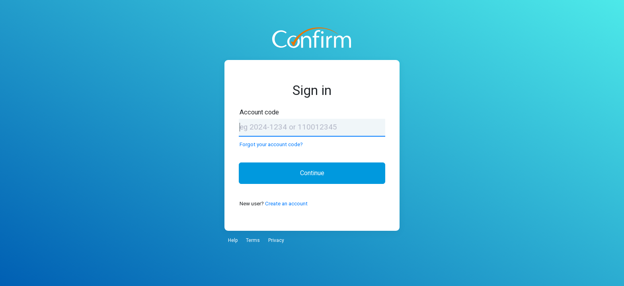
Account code (259, 112)
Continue (312, 173)
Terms (253, 240)
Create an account (286, 203)
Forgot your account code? (271, 144)
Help (233, 240)
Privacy (276, 240)
